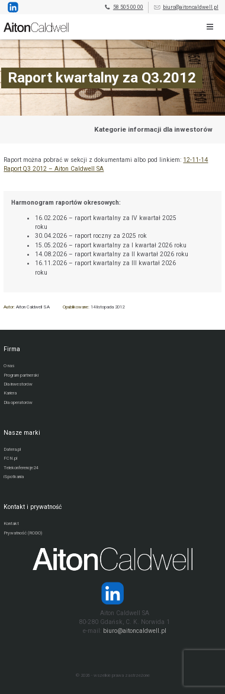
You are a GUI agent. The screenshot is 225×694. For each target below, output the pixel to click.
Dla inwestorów (18, 384)
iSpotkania (14, 476)
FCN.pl (10, 458)
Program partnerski (21, 375)
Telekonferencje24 (21, 467)
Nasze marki (22, 433)
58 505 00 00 (123, 7)
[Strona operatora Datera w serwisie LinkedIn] (112, 593)
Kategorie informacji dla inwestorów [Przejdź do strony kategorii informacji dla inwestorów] (153, 129)
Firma (12, 349)
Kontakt (11, 523)
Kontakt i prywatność (33, 507)
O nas (9, 365)
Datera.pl (12, 449)
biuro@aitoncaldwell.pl (185, 7)
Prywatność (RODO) (23, 533)
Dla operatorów (18, 402)
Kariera (10, 393)
